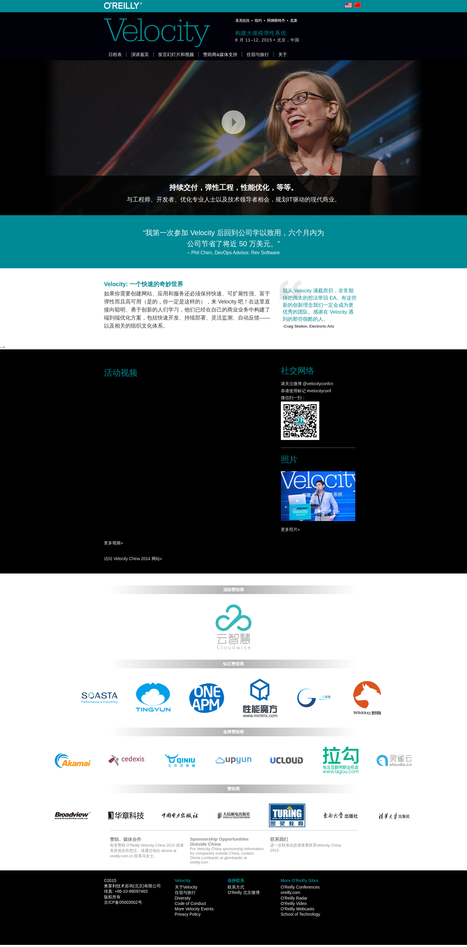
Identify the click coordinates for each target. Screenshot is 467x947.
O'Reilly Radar (294, 898)
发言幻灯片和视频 (176, 54)
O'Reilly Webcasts (297, 908)
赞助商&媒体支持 (220, 54)
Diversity (183, 898)
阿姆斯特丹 (276, 20)
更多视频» (113, 542)
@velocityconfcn (317, 383)
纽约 (258, 20)
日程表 (115, 54)
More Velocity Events (194, 908)
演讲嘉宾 (140, 54)
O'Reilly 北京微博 (244, 892)
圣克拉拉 (242, 20)
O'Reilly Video (293, 903)
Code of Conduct (190, 903)
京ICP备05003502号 (123, 902)
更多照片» (290, 529)
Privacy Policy (188, 914)
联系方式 (236, 887)
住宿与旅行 (258, 54)
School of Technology (300, 914)
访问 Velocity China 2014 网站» (133, 558)
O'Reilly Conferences (300, 887)
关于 (282, 54)
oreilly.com (290, 892)
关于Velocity (186, 887)
